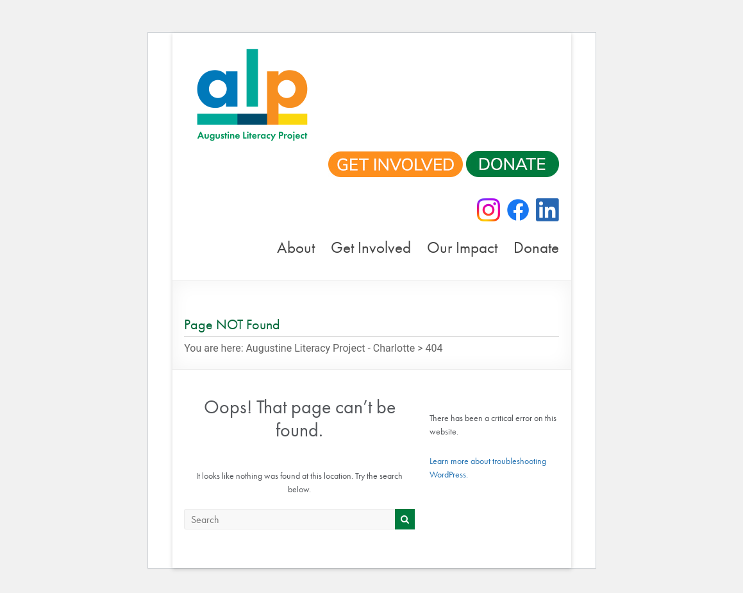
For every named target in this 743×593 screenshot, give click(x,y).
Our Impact (462, 247)
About (296, 247)
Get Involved (371, 247)
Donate (536, 247)
